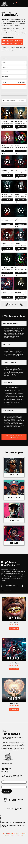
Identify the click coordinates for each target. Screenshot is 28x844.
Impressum (7, 835)
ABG (17, 833)
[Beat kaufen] (7, 126)
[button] (24, 3)
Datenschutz (15, 835)
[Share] (2, 128)
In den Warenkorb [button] (14, 628)
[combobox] (14, 63)
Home (4, 833)
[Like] (4, 128)
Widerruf (22, 833)
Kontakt (22, 835)
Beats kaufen (11, 833)
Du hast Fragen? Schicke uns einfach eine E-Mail (13, 822)
